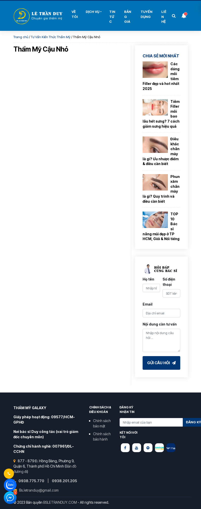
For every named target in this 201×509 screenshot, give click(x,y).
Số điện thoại (169, 282)
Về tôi (75, 14)
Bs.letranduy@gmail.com (39, 490)
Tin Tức (112, 17)
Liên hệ (163, 17)
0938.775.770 (31, 481)
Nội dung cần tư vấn (160, 324)
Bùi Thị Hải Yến (38, 16)
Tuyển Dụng (146, 14)
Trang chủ (20, 37)
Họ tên (148, 279)
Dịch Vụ (92, 12)
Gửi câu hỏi (161, 362)
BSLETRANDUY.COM (60, 502)
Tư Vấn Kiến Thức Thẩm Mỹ (51, 37)
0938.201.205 (64, 481)
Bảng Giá (127, 17)
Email (147, 304)
